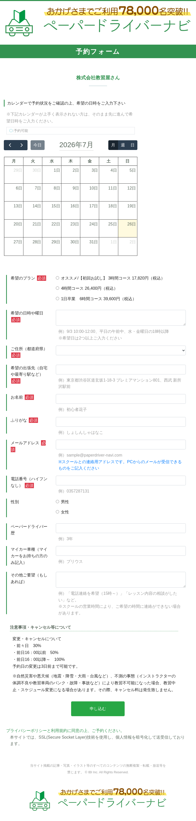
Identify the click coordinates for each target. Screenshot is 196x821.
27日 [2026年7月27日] (18, 242)
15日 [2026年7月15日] (55, 206)
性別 (15, 502)
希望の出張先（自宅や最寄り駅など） (29, 375)
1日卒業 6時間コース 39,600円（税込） (96, 299)
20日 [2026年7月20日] (18, 224)
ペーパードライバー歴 (29, 529)
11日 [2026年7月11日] (112, 188)
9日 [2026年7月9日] (76, 188)
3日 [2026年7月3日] (95, 170)
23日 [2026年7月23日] (74, 224)
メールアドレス (28, 446)
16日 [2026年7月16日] (74, 206)
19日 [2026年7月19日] (131, 206)
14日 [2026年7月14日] (37, 206)
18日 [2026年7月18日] (112, 206)
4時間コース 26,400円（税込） (86, 288)
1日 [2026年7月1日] (57, 170)
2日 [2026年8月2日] (132, 242)
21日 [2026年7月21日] (37, 224)
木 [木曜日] (71, 161)
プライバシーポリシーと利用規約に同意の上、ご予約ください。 (65, 730)
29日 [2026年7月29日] (55, 242)
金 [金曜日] (90, 161)
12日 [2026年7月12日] (131, 188)
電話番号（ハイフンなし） (29, 482)
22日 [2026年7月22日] (55, 224)
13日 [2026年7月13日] (18, 206)
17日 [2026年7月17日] (93, 206)
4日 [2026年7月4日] (114, 170)
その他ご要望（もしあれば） (29, 578)
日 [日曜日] (127, 161)
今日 (37, 145)
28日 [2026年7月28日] (37, 242)
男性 (62, 502)
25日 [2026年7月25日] (112, 224)
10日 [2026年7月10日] (93, 188)
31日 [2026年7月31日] (93, 242)
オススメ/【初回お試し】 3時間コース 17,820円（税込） (110, 278)
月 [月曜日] (14, 161)
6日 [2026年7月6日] (19, 188)
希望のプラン (28, 278)
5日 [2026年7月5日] (132, 170)
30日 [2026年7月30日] (74, 242)
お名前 (22, 397)
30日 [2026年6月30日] (37, 170)
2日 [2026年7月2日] (76, 170)
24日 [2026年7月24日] (93, 224)
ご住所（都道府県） (29, 352)
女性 (62, 512)
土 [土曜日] (109, 161)
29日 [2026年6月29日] (18, 170)
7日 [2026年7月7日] (38, 188)
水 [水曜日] (52, 161)
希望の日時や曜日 (27, 316)
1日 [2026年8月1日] (114, 242)
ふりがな (24, 420)
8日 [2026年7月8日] (57, 188)
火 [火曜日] (33, 161)
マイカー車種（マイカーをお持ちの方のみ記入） (29, 555)
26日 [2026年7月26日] (131, 224)
